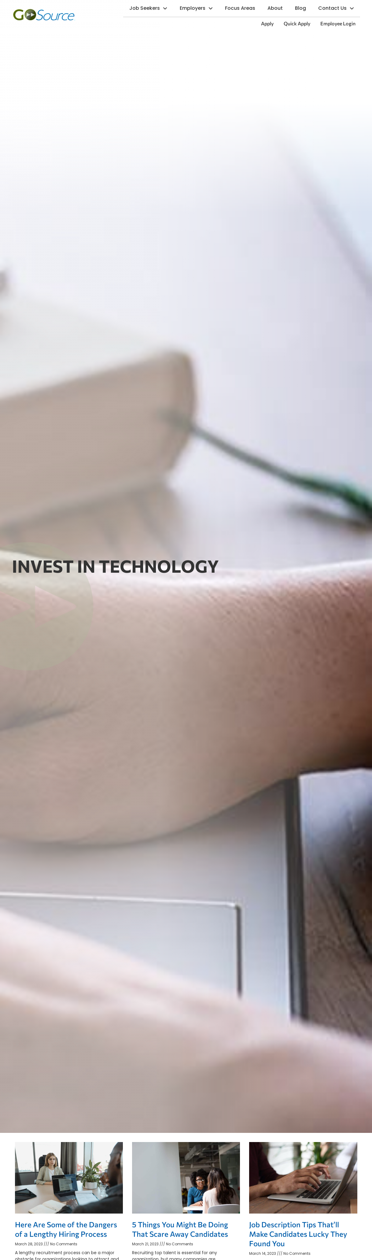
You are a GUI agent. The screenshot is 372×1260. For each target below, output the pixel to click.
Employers (199, 9)
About (278, 10)
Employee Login (340, 24)
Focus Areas (243, 10)
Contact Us (339, 9)
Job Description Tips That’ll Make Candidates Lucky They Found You (298, 1234)
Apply (269, 24)
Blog (303, 10)
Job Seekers (151, 9)
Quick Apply (299, 24)
